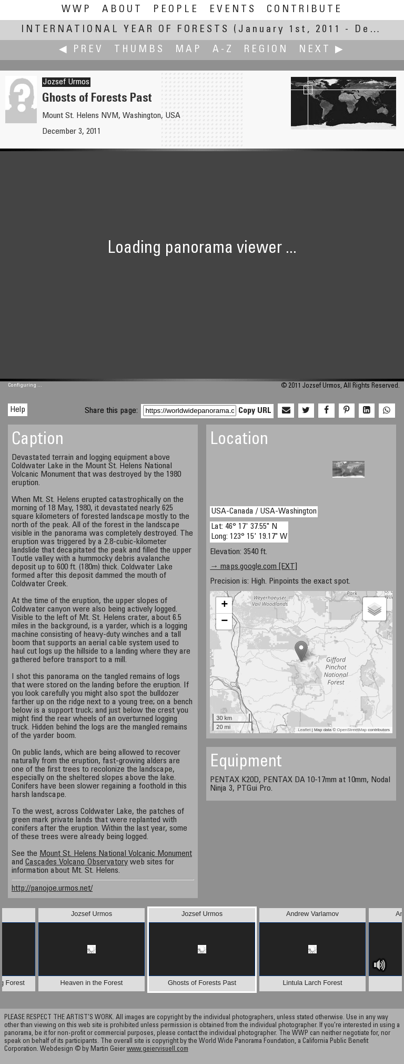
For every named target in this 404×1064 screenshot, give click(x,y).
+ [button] (224, 605)
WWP (77, 10)
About (122, 10)
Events (232, 10)
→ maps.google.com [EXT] (253, 567)
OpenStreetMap (352, 729)
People (176, 10)
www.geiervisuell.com (157, 1049)
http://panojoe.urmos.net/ (52, 888)
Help (17, 410)
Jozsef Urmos (66, 82)
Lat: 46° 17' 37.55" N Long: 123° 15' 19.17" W (249, 532)
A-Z (223, 50)
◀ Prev (81, 50)
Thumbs (139, 50)
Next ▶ (322, 50)
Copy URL (254, 411)
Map (188, 50)
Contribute (304, 10)
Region (266, 50)
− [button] (224, 621)
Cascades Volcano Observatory (76, 862)
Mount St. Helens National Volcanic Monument (115, 854)
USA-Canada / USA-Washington (264, 511)
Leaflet (304, 729)
